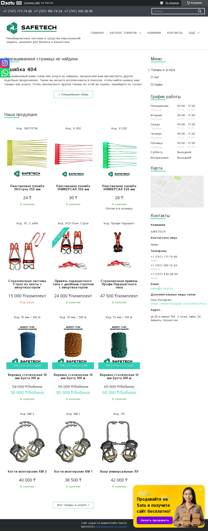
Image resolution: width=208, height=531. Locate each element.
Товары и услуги (163, 70)
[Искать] (199, 11)
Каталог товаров (123, 33)
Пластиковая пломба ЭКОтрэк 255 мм (27, 188)
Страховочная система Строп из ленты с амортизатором (27, 284)
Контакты (175, 33)
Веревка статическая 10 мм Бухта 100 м (27, 376)
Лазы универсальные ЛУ (119, 471)
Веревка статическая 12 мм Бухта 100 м (119, 376)
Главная (97, 33)
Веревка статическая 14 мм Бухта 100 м (73, 376)
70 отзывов (172, 3)
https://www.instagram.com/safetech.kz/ (179, 304)
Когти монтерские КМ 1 (73, 471)
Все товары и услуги (71, 505)
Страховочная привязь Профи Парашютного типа (119, 284)
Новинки (154, 33)
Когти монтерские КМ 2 (27, 471)
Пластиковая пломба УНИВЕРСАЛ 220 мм (119, 188)
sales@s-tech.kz (162, 289)
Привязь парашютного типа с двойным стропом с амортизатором (73, 284)
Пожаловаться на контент (111, 527)
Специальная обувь (75, 94)
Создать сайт (32, 2)
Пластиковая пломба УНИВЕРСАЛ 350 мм (73, 188)
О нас (155, 77)
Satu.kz (122, 523)
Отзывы (156, 84)
